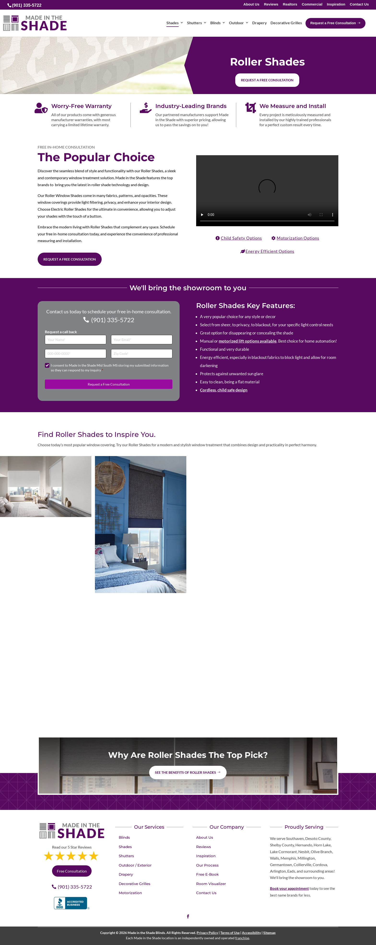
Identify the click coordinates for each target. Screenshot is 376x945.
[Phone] (75, 353)
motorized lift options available (247, 341)
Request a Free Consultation (69, 259)
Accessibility (251, 933)
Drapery (126, 874)
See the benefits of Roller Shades (185, 772)
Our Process (207, 865)
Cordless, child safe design (223, 389)
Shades (125, 846)
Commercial (312, 4)
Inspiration (336, 4)
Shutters (126, 856)
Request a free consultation (267, 80)
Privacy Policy (207, 933)
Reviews (271, 4)
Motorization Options (298, 238)
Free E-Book (207, 874)
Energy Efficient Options (270, 251)
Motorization (130, 893)
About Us (251, 4)
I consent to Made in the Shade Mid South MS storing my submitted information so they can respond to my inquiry (110, 367)
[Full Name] (75, 339)
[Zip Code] (141, 353)
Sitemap (269, 933)
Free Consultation (72, 871)
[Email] (141, 339)
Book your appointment (289, 888)
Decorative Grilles (134, 883)
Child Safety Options (241, 238)
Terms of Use (230, 933)
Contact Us (359, 4)
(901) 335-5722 (112, 320)
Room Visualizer (211, 883)
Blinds (124, 837)
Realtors (290, 4)
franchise (242, 938)
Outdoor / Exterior (135, 865)
